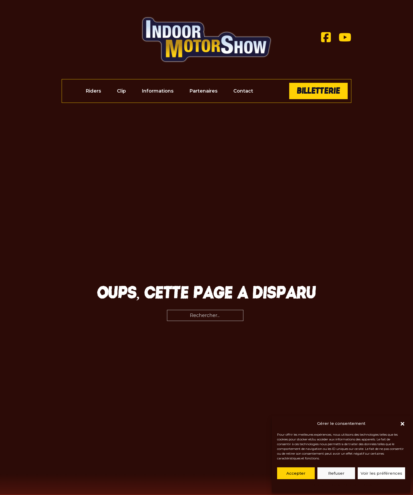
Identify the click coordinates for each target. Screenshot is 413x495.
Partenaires (203, 91)
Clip (121, 91)
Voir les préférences (381, 473)
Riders (93, 91)
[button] (402, 423)
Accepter (296, 473)
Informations (158, 91)
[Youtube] (345, 37)
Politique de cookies (325, 485)
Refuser (336, 473)
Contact (243, 91)
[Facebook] (326, 37)
